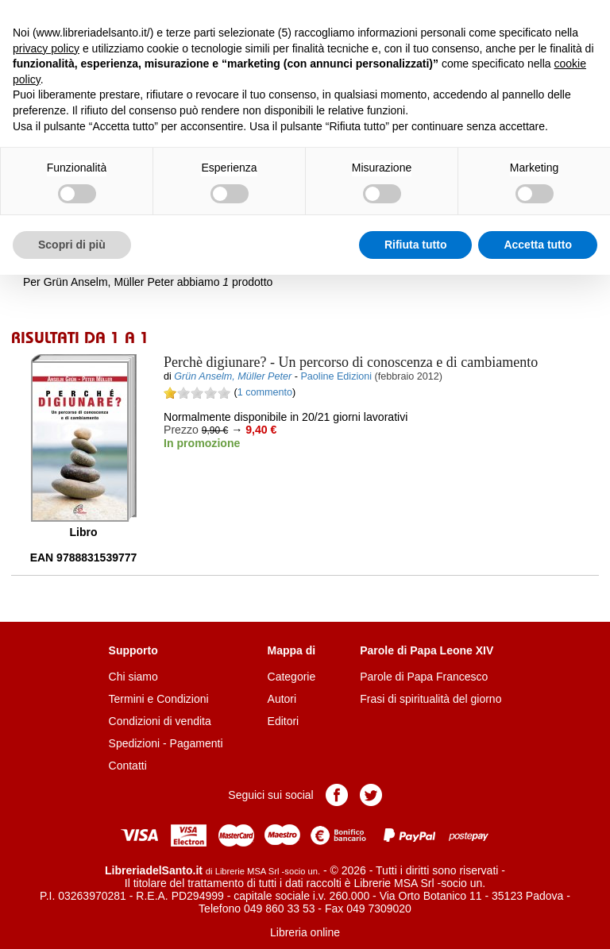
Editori (283, 721)
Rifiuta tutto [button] (415, 244)
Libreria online (305, 932)
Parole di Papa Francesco (424, 676)
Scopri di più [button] (72, 244)
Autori (282, 698)
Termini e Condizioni (159, 698)
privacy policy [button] (46, 48)
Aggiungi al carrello (248, 478)
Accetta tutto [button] (538, 244)
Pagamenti (196, 743)
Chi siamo (133, 676)
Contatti (128, 765)
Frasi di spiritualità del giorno (430, 698)
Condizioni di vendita (160, 721)
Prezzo (181, 429)
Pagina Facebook (337, 795)
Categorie (292, 676)
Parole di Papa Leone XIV (426, 650)
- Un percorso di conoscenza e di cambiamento (351, 362)
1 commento (264, 392)
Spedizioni (134, 743)
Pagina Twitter (371, 795)
